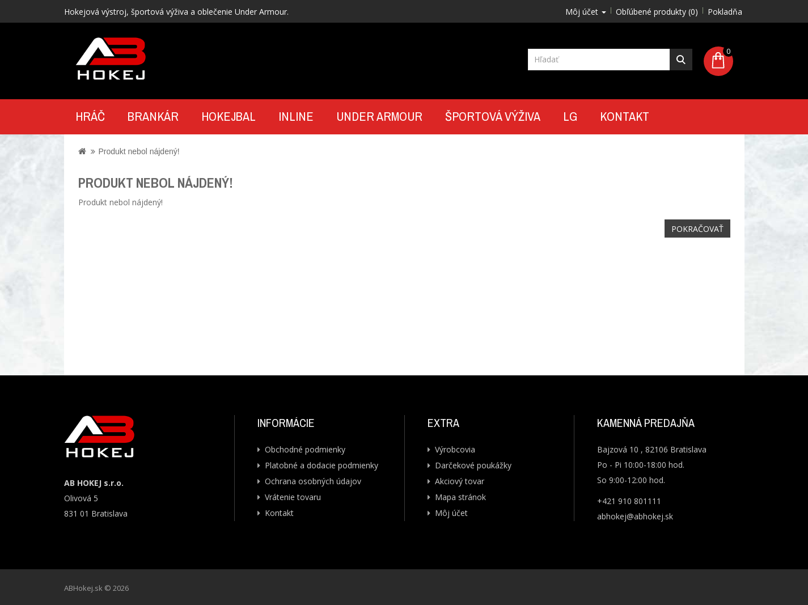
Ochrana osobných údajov (313, 481)
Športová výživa (492, 116)
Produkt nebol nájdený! (138, 151)
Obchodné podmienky (305, 449)
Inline (296, 116)
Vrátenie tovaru (293, 497)
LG (570, 116)
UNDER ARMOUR (379, 116)
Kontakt (624, 116)
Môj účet (451, 512)
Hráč (90, 116)
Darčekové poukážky (473, 465)
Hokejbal (228, 116)
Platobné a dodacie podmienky (321, 465)
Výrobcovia (455, 449)
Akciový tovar (459, 481)
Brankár (153, 116)
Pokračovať (697, 228)
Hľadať (681, 59)
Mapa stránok (460, 497)
